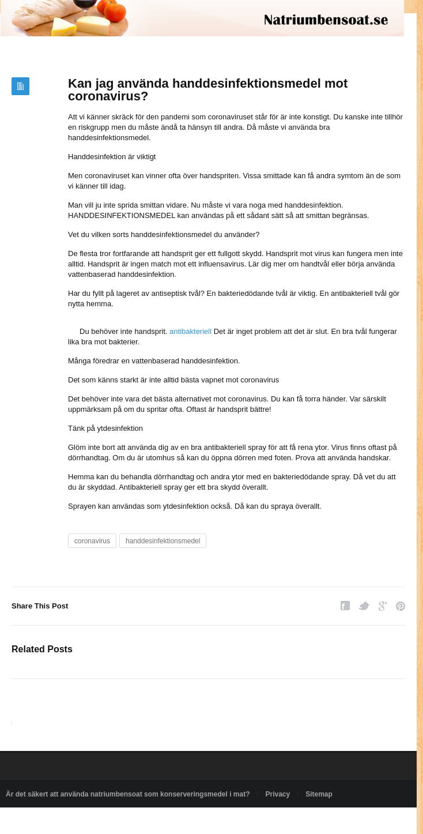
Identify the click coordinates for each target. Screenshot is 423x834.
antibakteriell (190, 331)
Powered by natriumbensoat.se (53, 821)
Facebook (345, 606)
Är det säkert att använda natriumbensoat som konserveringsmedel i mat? (128, 794)
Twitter (364, 606)
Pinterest (400, 606)
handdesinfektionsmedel (163, 541)
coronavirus (92, 541)
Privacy (277, 794)
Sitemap (319, 794)
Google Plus (383, 606)
